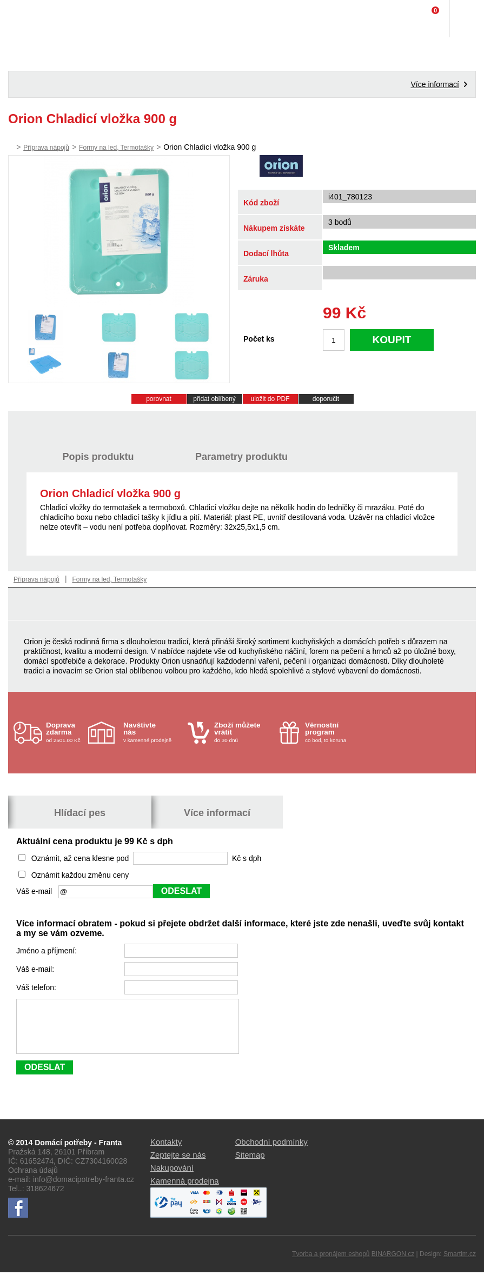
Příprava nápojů (46, 147)
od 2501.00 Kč (65, 732)
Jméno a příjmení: (47, 950)
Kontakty (166, 1151)
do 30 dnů (243, 732)
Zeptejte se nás (178, 1164)
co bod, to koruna (334, 732)
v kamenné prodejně (152, 732)
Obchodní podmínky (271, 1151)
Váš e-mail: (36, 969)
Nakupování (172, 1177)
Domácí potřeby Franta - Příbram (30, 19)
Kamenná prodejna (184, 1190)
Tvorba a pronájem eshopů (330, 1263)
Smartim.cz (459, 1263)
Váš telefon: (37, 987)
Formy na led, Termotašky (116, 147)
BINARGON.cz (393, 1263)
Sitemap (250, 1164)
